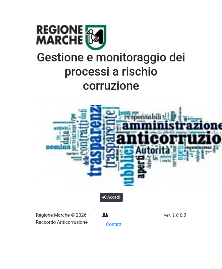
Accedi (111, 197)
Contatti (114, 224)
